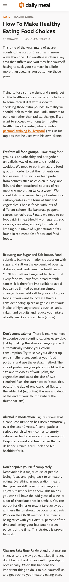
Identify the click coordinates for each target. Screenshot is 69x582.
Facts (6, 17)
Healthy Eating (24, 17)
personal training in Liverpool (24, 131)
